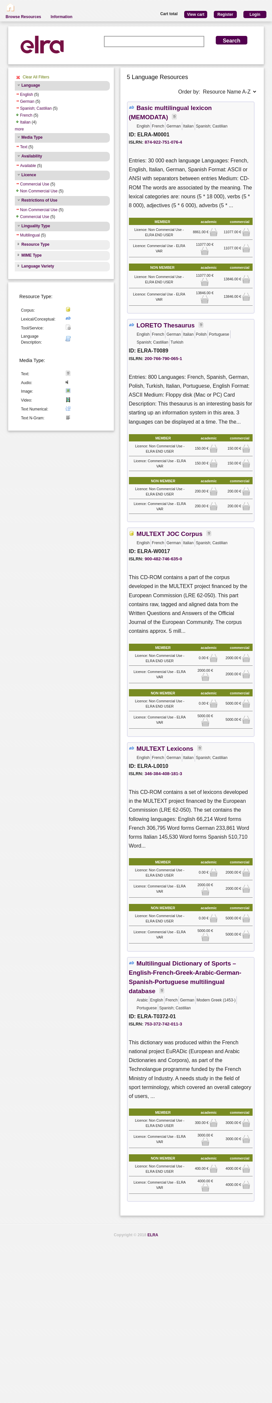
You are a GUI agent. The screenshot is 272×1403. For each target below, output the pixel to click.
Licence (28, 175)
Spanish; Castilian (36, 108)
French (26, 115)
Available (28, 165)
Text (23, 147)
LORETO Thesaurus (165, 325)
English (26, 94)
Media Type (31, 137)
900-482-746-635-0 (163, 558)
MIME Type (31, 255)
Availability (31, 156)
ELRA (152, 1235)
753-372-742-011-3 (163, 1024)
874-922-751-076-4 (163, 142)
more (19, 129)
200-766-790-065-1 (163, 358)
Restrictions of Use (39, 200)
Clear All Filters (36, 77)
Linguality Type (35, 226)
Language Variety (37, 266)
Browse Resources (23, 16)
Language (30, 85)
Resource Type (35, 244)
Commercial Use (34, 184)
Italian (25, 122)
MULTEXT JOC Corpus (169, 533)
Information (61, 16)
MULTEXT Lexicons (164, 748)
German (27, 101)
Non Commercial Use (39, 191)
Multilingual (30, 235)
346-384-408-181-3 (163, 773)
